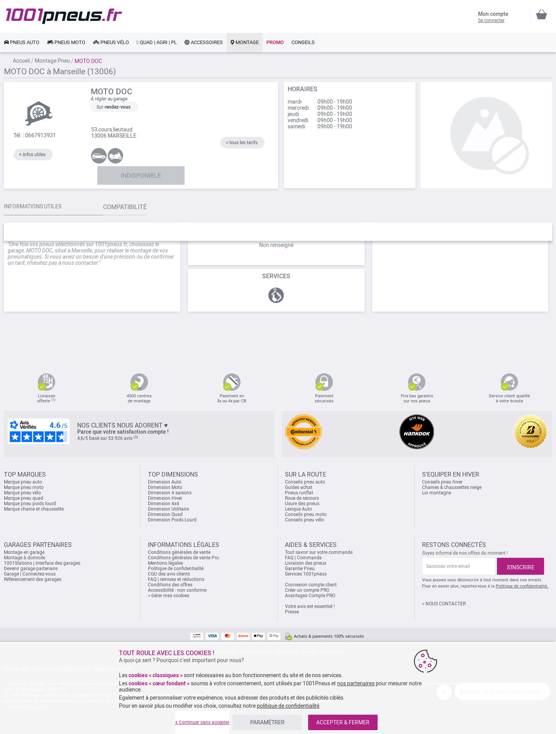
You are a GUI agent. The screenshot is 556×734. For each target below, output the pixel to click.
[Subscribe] (520, 566)
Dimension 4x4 (163, 503)
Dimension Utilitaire (168, 509)
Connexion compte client (311, 585)
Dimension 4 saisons (170, 493)
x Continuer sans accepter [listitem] (202, 722)
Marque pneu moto (24, 487)
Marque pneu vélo (22, 493)
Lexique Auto (298, 509)
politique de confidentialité (288, 706)
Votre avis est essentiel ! (310, 606)
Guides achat (298, 487)
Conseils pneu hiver (442, 482)
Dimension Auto (164, 482)
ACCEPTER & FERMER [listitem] (343, 722)
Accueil (21, 61)
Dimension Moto (165, 487)
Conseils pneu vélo (304, 520)
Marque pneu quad (23, 498)
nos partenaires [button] (356, 683)
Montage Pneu (52, 61)
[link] (21, 42)
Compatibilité (140, 207)
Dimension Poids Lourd (172, 520)
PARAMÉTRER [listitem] (267, 722)
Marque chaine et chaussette (34, 509)
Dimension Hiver (165, 498)
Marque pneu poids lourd (30, 503)
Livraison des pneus (305, 563)
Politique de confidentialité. (522, 586)
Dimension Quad (165, 514)
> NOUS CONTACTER (444, 603)
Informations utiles (37, 207)
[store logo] (64, 16)
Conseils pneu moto (306, 514)
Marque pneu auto (23, 482)
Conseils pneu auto (305, 482)
